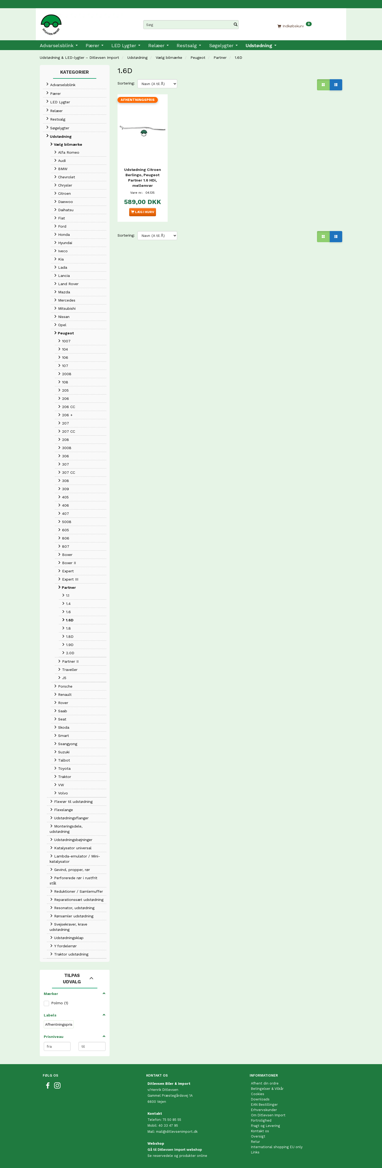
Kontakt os (260, 1131)
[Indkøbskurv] (294, 25)
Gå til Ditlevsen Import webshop (174, 1150)
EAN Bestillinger (264, 1105)
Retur (255, 1142)
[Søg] (235, 24)
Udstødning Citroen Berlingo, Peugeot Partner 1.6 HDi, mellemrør (142, 176)
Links (255, 1152)
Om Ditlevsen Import (268, 1115)
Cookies (257, 1094)
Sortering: (126, 83)
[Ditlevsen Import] (81, 23)
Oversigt (258, 1136)
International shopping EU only (277, 1147)
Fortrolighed (261, 1120)
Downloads (260, 1099)
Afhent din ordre (265, 1083)
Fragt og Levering (265, 1126)
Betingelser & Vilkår (267, 1089)
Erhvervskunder (264, 1110)
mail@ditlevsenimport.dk (177, 1132)
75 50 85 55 (171, 1120)
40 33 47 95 (168, 1125)
